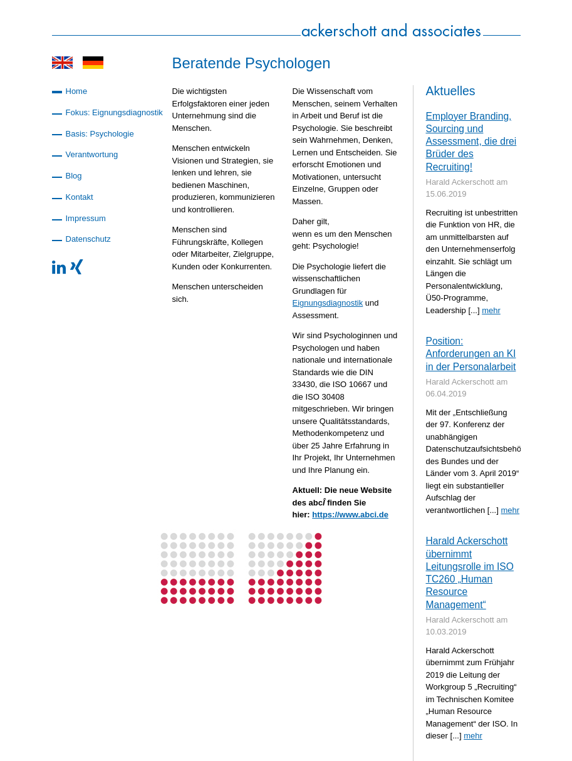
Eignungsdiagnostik (328, 303)
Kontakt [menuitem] (79, 197)
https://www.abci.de (350, 514)
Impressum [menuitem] (86, 218)
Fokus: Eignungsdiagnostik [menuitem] (114, 112)
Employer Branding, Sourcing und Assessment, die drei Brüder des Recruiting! (471, 141)
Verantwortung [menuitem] (92, 154)
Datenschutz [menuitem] (88, 239)
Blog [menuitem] (74, 175)
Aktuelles (451, 91)
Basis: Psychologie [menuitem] (100, 133)
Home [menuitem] (77, 91)
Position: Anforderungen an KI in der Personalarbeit (471, 354)
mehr (491, 310)
